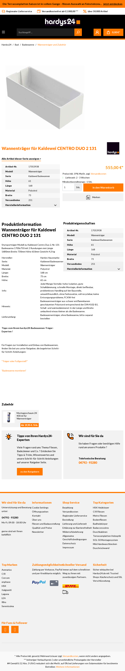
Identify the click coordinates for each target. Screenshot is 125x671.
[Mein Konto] (97, 32)
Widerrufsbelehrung (72, 531)
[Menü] (3, 32)
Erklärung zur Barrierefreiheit (77, 527)
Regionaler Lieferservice (74, 515)
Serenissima (8, 606)
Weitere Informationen (68, 666)
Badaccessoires (101, 527)
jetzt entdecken (112, 3)
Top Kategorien (103, 502)
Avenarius (7, 569)
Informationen (42, 502)
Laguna (5, 594)
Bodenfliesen (100, 519)
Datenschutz (69, 543)
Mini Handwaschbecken (105, 544)
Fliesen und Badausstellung (46, 523)
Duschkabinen (100, 531)
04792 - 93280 (88, 462)
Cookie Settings (40, 507)
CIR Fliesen (98, 511)
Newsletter (38, 531)
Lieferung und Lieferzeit (74, 523)
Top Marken (9, 564)
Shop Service (70, 502)
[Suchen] (78, 32)
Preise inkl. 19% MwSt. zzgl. (84, 173)
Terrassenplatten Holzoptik (107, 536)
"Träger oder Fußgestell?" (15, 361)
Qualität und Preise (42, 527)
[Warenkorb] (113, 32)
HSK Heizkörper (101, 507)
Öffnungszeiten (40, 511)
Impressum (68, 547)
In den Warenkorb (103, 187)
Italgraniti (7, 590)
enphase (6, 581)
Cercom (6, 577)
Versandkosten (70, 511)
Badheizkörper (100, 523)
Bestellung (68, 519)
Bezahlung (67, 507)
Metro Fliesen (100, 515)
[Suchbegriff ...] (46, 32)
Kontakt (36, 515)
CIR (4, 573)
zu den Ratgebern (29, 471)
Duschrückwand (101, 548)
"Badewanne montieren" (14, 370)
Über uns (36, 519)
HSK (4, 586)
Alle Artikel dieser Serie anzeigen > (21, 158)
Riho (4, 602)
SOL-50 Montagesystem (105, 540)
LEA (4, 598)
